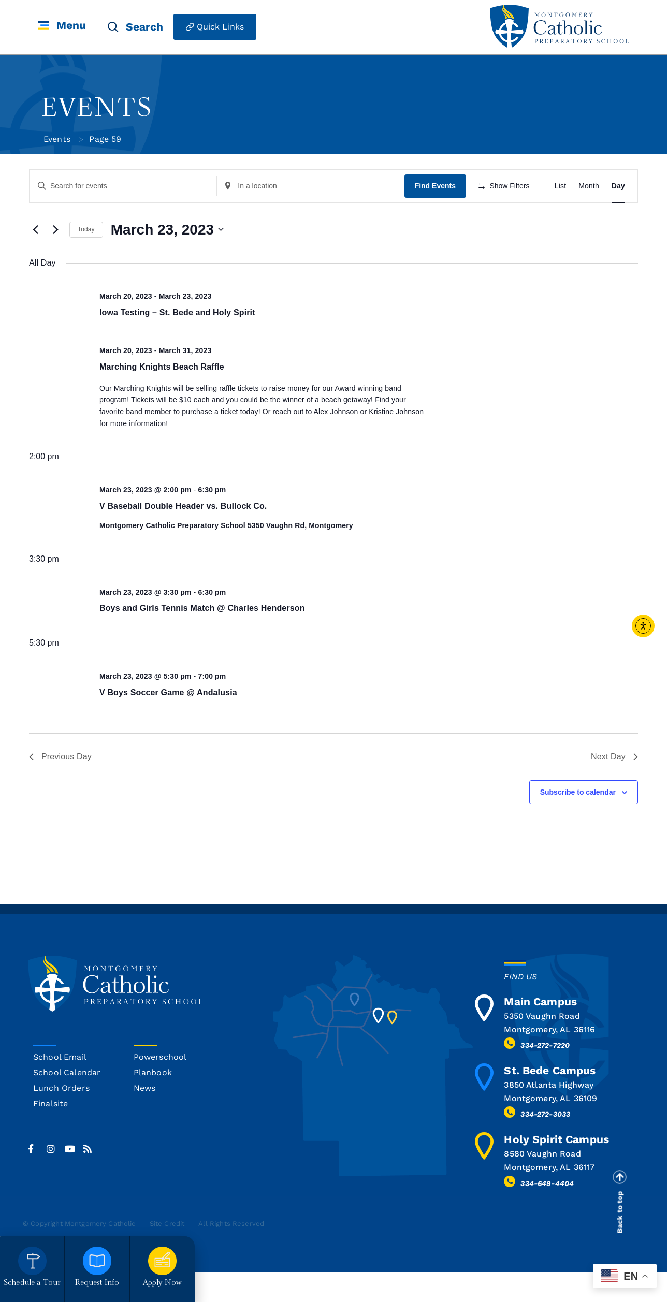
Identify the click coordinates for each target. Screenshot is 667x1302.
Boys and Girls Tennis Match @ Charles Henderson (202, 638)
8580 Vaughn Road (542, 1184)
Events (57, 139)
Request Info (97, 1283)
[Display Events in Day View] (618, 186)
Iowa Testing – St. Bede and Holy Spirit (177, 342)
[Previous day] (35, 260)
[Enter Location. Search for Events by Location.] (313, 186)
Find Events (437, 186)
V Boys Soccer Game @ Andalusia (168, 722)
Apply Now (162, 1283)
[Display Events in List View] (560, 186)
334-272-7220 (545, 1076)
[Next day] (55, 260)
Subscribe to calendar (578, 822)
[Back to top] (619, 1207)
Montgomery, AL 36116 (549, 1059)
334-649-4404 (547, 1213)
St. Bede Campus (550, 1100)
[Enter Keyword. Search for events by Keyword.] (124, 186)
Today (86, 260)
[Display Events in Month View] (588, 186)
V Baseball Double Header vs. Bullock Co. (183, 536)
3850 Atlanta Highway (548, 1115)
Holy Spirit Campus (556, 1169)
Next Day (614, 787)
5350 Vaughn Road (541, 1046)
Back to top (620, 1242)
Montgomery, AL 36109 (550, 1129)
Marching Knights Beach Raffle (161, 396)
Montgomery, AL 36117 (549, 1198)
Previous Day (60, 787)
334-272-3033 (545, 1144)
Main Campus (540, 1031)
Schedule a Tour (32, 1283)
